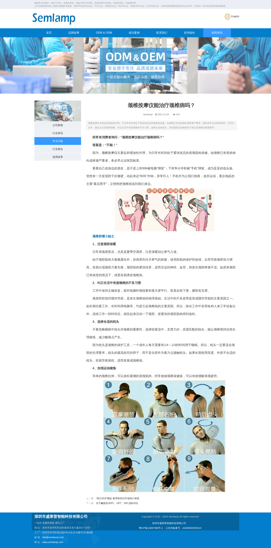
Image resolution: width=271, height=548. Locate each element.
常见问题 (58, 141)
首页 (49, 32)
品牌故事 (73, 32)
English (232, 16)
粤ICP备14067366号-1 (151, 528)
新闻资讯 (217, 32)
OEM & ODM (104, 32)
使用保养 (58, 156)
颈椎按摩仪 (109, 153)
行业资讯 (58, 133)
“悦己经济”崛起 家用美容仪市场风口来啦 (117, 498)
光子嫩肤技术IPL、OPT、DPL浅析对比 (117, 503)
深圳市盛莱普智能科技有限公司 (169, 523)
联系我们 (161, 32)
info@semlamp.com (53, 537)
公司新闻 (58, 125)
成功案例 (134, 32)
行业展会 (58, 148)
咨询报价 (189, 32)
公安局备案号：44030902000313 (183, 528)
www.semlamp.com (52, 542)
